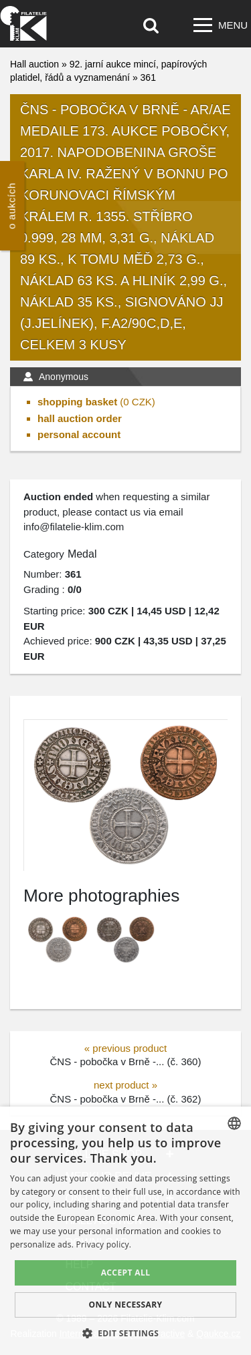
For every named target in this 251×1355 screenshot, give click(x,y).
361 (148, 77)
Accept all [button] (126, 1272)
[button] (125, 1333)
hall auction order (79, 418)
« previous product (125, 1048)
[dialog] (125, 1231)
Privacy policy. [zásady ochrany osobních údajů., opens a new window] (104, 1244)
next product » (125, 1085)
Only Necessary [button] (125, 1304)
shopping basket (77, 401)
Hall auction (34, 64)
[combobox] (234, 1123)
